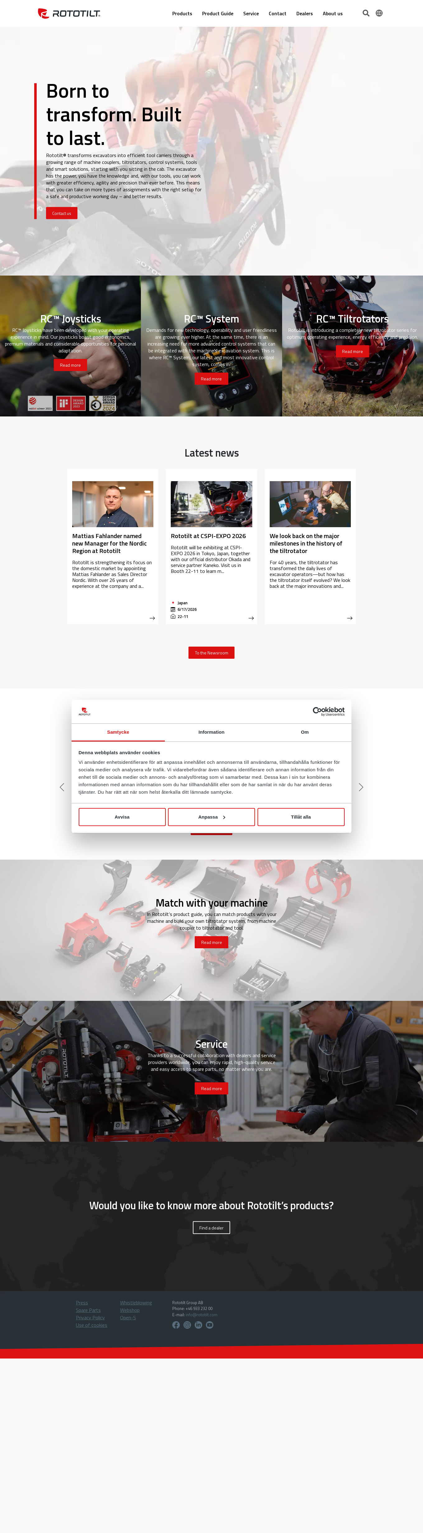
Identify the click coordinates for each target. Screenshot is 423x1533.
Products (182, 13)
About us (333, 13)
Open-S (128, 1317)
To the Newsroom (211, 652)
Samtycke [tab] (118, 732)
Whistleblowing (136, 1302)
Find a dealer (211, 1227)
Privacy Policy (90, 1317)
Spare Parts (88, 1310)
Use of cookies (91, 1325)
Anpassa (211, 817)
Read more (70, 365)
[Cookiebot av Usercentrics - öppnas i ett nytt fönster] (317, 711)
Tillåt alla (301, 817)
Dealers (304, 13)
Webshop (130, 1310)
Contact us (61, 213)
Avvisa (122, 817)
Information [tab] (211, 732)
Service (251, 13)
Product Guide (217, 13)
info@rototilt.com (201, 1315)
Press (82, 1302)
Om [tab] (305, 732)
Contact (277, 13)
